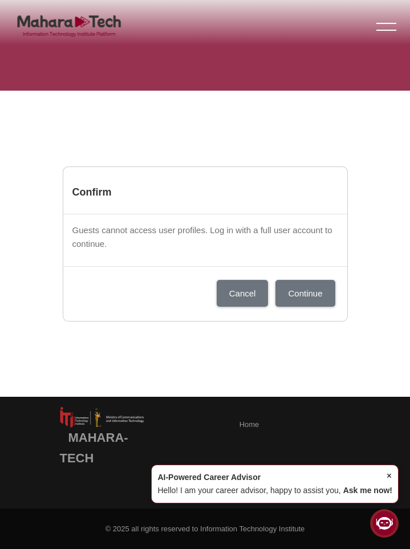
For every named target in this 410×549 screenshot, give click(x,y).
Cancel (242, 293)
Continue (305, 293)
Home (249, 424)
